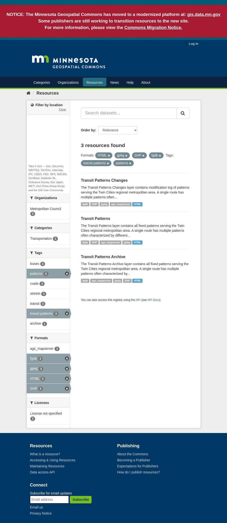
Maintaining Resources (47, 466)
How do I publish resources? (138, 472)
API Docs (154, 300)
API (138, 300)
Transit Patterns (95, 219)
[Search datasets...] (129, 113)
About (145, 82)
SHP (94, 204)
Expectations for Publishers (137, 466)
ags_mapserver (120, 204)
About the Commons (132, 454)
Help (130, 82)
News (114, 82)
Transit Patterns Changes (104, 180)
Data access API (42, 472)
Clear (62, 109)
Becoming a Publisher (133, 460)
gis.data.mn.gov (203, 14)
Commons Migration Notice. (153, 27)
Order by (88, 130)
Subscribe (81, 499)
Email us (36, 507)
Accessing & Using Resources (53, 460)
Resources (94, 82)
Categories (42, 82)
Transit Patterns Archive (103, 257)
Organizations (68, 82)
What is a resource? (45, 454)
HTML (137, 204)
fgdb (85, 204)
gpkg (104, 204)
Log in (193, 43)
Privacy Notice (41, 513)
